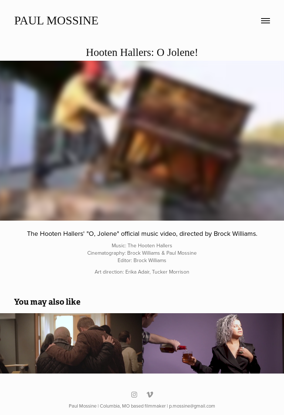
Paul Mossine (56, 20)
